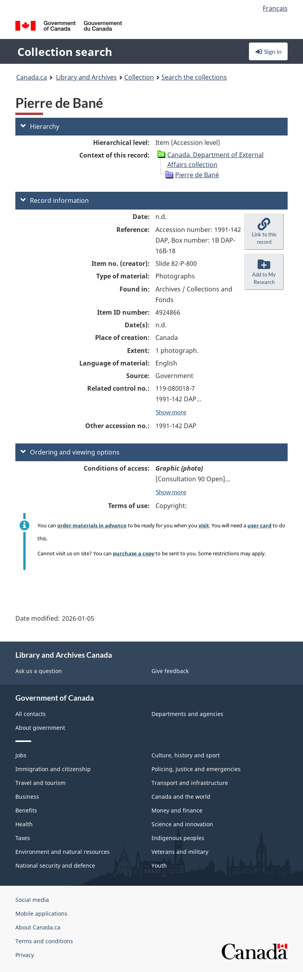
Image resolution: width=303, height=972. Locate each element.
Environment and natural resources (62, 851)
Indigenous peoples (178, 838)
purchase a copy (133, 553)
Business (27, 796)
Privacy (24, 955)
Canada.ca (31, 77)
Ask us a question (38, 671)
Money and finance (177, 810)
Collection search (64, 51)
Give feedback (170, 671)
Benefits (26, 810)
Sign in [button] (268, 51)
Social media (32, 899)
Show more (171, 412)
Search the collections (194, 77)
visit (203, 525)
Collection (139, 77)
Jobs (20, 755)
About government (40, 727)
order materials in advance (92, 525)
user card (259, 525)
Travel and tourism (40, 783)
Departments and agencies (187, 714)
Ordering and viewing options (70, 452)
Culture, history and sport (186, 755)
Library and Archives (86, 77)
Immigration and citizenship (53, 769)
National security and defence (55, 865)
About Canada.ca (37, 927)
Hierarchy (40, 126)
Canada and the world (181, 796)
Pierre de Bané (197, 175)
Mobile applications (41, 913)
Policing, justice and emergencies (196, 769)
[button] (264, 231)
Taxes (22, 838)
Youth (159, 865)
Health (24, 824)
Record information (55, 200)
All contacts (30, 714)
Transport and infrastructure (190, 783)
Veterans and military (180, 851)
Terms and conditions (44, 941)
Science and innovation (182, 824)
